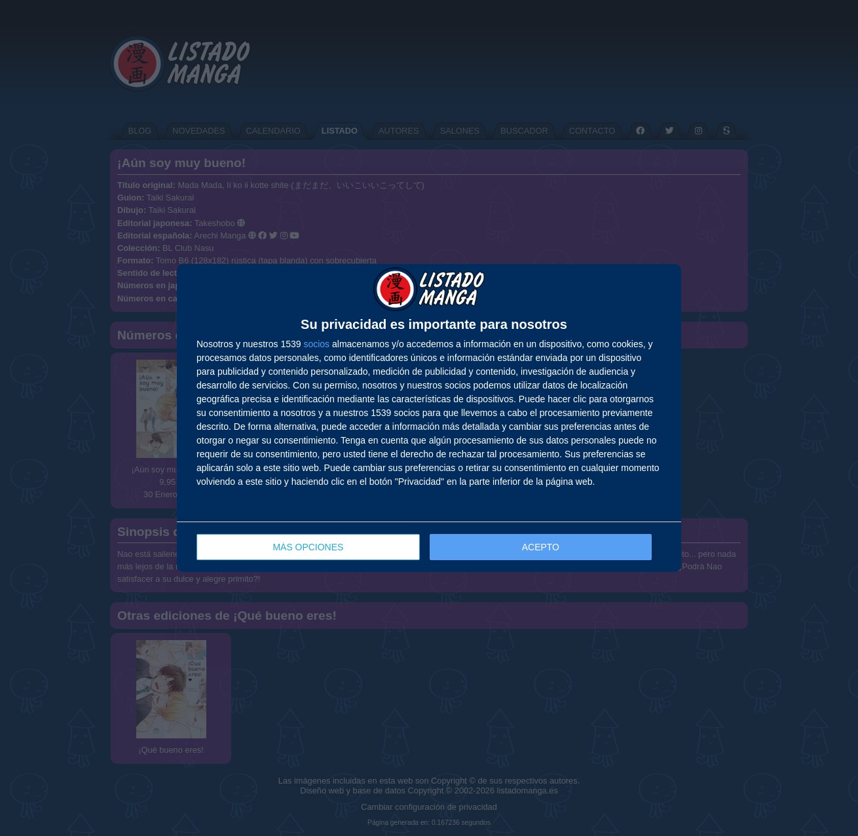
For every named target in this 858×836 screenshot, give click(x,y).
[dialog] (429, 418)
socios (316, 344)
